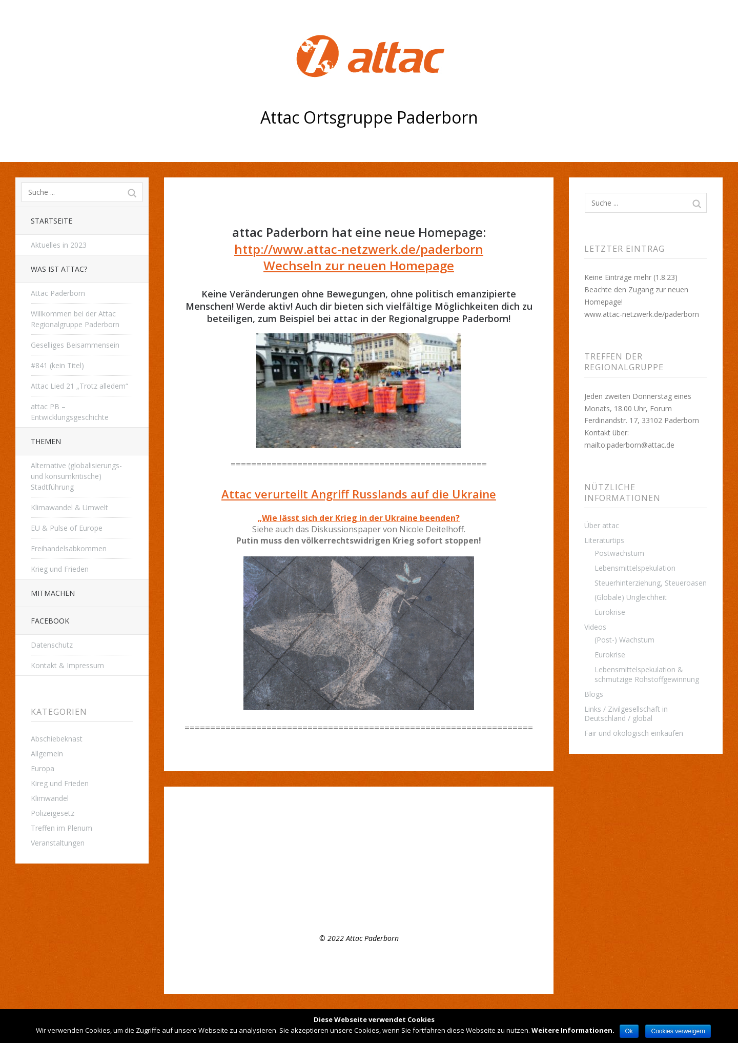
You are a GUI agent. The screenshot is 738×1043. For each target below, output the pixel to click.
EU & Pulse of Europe (66, 528)
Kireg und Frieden (60, 783)
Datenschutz (52, 645)
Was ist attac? (59, 269)
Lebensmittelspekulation (634, 568)
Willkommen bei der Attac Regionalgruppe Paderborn (75, 319)
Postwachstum (619, 553)
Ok (629, 1031)
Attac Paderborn (58, 293)
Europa (42, 768)
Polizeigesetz (52, 813)
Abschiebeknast (57, 739)
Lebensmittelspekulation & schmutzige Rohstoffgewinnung (646, 674)
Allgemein (47, 753)
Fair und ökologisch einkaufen (633, 733)
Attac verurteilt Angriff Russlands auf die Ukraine (358, 494)
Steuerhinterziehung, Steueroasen (650, 583)
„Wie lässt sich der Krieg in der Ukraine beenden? (359, 518)
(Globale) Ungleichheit (630, 597)
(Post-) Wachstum (624, 640)
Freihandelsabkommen (69, 548)
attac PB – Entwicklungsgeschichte (70, 412)
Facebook (50, 621)
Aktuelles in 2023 (59, 245)
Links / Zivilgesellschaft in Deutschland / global (626, 714)
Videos (595, 627)
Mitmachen (53, 593)
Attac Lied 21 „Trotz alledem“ (79, 386)
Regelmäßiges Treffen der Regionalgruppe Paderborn (272, 844)
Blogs (593, 694)
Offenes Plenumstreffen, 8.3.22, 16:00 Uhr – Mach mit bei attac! (289, 859)
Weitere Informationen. (572, 1030)
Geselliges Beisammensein (75, 345)
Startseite (51, 221)
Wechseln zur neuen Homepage (358, 265)
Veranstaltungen (58, 843)
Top (358, 968)
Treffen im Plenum (61, 828)
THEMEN (46, 441)
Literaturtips (604, 540)
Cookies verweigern (678, 1031)
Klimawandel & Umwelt (69, 507)
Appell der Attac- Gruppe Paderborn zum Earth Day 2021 (278, 873)
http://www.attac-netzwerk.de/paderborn (358, 248)
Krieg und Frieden (60, 569)
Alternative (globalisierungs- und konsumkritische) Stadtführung (76, 476)
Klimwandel (50, 798)
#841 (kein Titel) (57, 365)
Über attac (601, 525)
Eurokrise (609, 612)
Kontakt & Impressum (67, 665)
